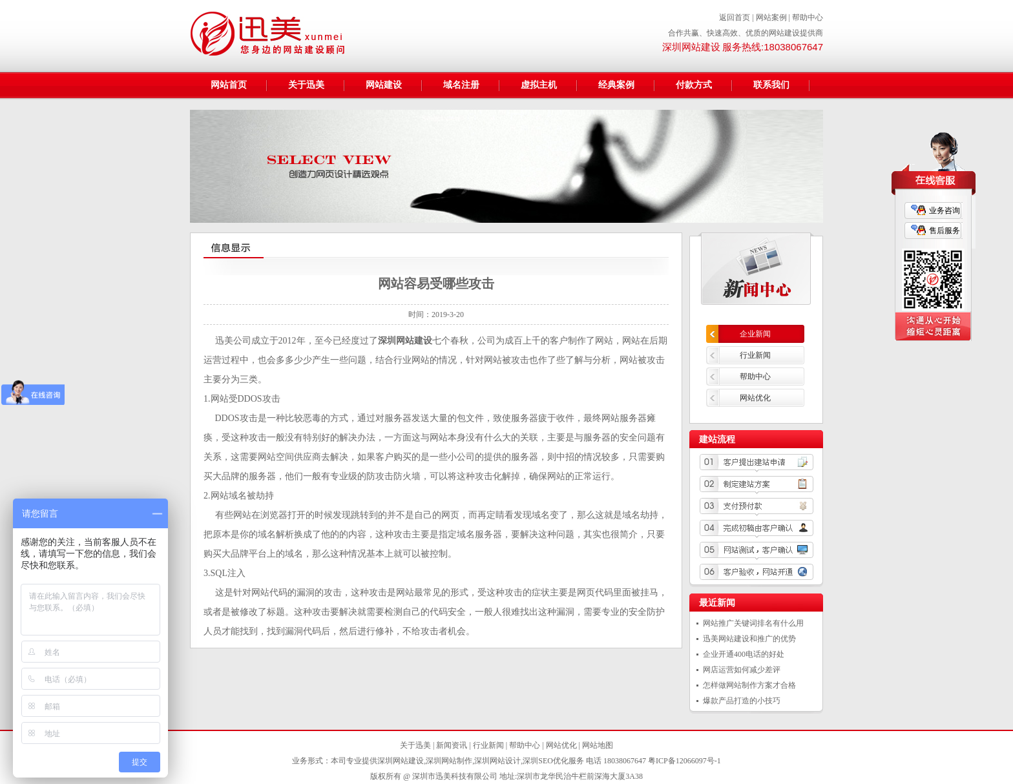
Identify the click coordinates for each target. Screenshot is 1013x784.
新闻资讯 (451, 745)
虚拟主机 (539, 85)
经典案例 (616, 85)
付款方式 (694, 85)
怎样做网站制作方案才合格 (749, 685)
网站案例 (771, 17)
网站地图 (597, 745)
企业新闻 (755, 333)
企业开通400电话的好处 (743, 654)
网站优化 (755, 397)
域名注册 (461, 85)
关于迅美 (306, 85)
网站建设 (384, 85)
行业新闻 (755, 355)
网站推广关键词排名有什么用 (753, 623)
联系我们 (771, 85)
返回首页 (734, 17)
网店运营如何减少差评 (741, 669)
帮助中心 (807, 17)
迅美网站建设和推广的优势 (749, 638)
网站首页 (229, 85)
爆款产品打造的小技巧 (741, 700)
